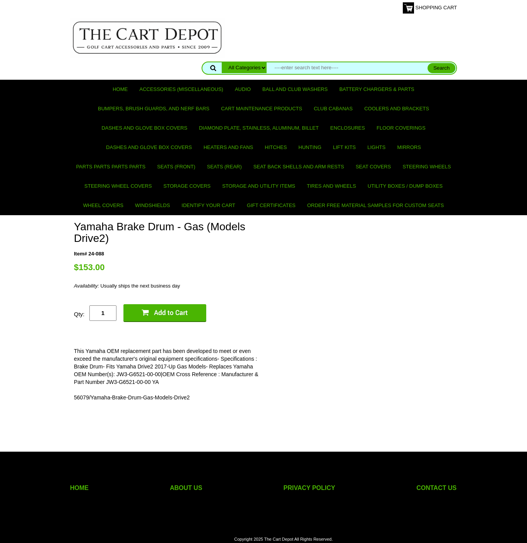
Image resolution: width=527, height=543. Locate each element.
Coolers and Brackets (396, 108)
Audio (243, 89)
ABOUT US (186, 488)
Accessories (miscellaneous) (181, 89)
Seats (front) (176, 167)
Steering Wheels (426, 167)
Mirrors (409, 147)
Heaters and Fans (228, 147)
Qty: (79, 314)
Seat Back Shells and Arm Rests (298, 167)
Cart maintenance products (261, 108)
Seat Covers (373, 167)
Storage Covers (186, 186)
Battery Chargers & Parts (376, 89)
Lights (377, 147)
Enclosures (347, 128)
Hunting (309, 147)
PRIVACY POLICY (309, 488)
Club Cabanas (333, 108)
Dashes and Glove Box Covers (144, 128)
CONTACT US (436, 488)
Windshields (152, 205)
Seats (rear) (224, 167)
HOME (79, 488)
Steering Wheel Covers (118, 186)
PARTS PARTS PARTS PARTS (110, 167)
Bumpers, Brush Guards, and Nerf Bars (153, 108)
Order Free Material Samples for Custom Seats (375, 205)
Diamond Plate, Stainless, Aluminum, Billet (258, 128)
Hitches (276, 147)
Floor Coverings (400, 128)
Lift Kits (344, 147)
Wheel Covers (103, 205)
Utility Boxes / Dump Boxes (405, 186)
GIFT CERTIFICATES (271, 205)
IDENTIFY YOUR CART (208, 205)
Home (120, 89)
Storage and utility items (258, 186)
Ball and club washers (295, 89)
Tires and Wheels (331, 186)
